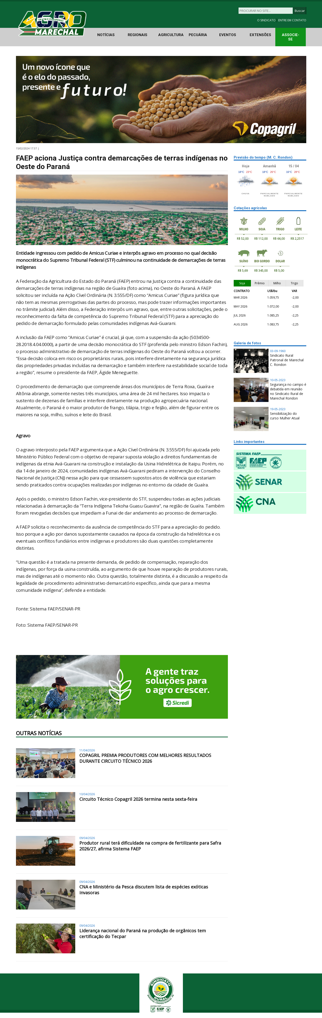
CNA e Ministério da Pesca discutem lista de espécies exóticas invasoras (143, 889)
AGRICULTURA (171, 35)
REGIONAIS (137, 35)
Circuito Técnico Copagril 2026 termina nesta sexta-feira (138, 799)
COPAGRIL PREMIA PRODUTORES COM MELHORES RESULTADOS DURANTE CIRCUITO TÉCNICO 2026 (145, 758)
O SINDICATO (266, 20)
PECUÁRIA (198, 35)
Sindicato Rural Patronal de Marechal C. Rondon (287, 360)
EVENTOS (227, 35)
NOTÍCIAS (106, 35)
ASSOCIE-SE (290, 37)
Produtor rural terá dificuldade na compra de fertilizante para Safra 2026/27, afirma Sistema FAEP (150, 846)
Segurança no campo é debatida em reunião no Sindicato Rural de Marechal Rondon (288, 391)
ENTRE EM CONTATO (292, 20)
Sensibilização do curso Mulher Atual (285, 415)
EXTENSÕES (260, 35)
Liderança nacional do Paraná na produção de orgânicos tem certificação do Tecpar (142, 933)
